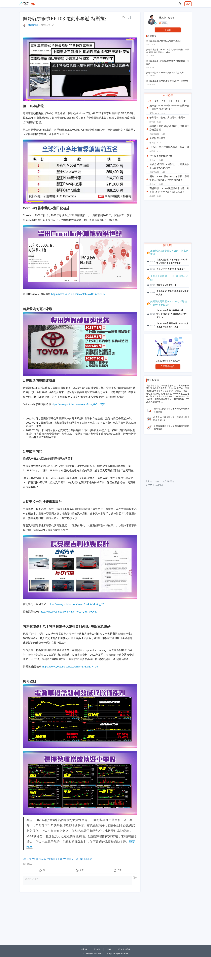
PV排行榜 (168, 95)
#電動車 (51, 859)
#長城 (59, 859)
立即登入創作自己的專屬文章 (168, 400)
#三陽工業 (77, 859)
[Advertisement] (79, 913)
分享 (119, 870)
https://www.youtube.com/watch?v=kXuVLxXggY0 (77, 604)
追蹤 (169, 29)
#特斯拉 (27, 859)
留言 (82, 870)
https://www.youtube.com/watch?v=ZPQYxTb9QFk (68, 611)
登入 (188, 3)
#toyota (42, 859)
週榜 (156, 101)
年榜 (170, 101)
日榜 (149, 101)
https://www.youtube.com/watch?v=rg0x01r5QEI (78, 404)
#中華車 (67, 859)
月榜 (163, 101)
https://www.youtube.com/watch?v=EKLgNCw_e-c (70, 666)
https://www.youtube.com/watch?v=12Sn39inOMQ (79, 294)
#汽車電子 (89, 859)
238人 (29, 864)
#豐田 (35, 859)
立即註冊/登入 (168, 405)
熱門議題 (168, 245)
